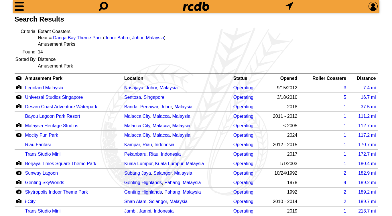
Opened (289, 78)
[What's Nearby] (288, 6)
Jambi (130, 211)
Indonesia (164, 144)
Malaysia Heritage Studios (51, 125)
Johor (137, 37)
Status (240, 78)
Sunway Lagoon (41, 173)
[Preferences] (373, 6)
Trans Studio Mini (43, 154)
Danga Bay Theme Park (77, 37)
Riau (147, 144)
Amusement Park (44, 78)
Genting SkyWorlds (44, 182)
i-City (30, 201)
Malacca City (137, 116)
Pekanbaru (135, 154)
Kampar (132, 144)
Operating (243, 87)
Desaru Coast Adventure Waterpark (61, 106)
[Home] (196, 6)
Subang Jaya (137, 173)
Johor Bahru (117, 37)
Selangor (162, 173)
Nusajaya (133, 87)
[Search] (103, 6)
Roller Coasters (329, 78)
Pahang (172, 182)
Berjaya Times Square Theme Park (60, 163)
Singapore (153, 97)
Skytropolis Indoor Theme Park (56, 192)
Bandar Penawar (141, 106)
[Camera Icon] (19, 87)
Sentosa (132, 97)
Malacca (161, 116)
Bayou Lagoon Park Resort (52, 116)
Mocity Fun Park (41, 135)
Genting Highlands (143, 182)
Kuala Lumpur (138, 163)
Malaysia (155, 37)
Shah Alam (135, 201)
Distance (366, 78)
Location (133, 78)
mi (369, 87)
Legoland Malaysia (44, 87)
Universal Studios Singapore (54, 97)
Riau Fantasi (38, 144)
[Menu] (19, 6)
